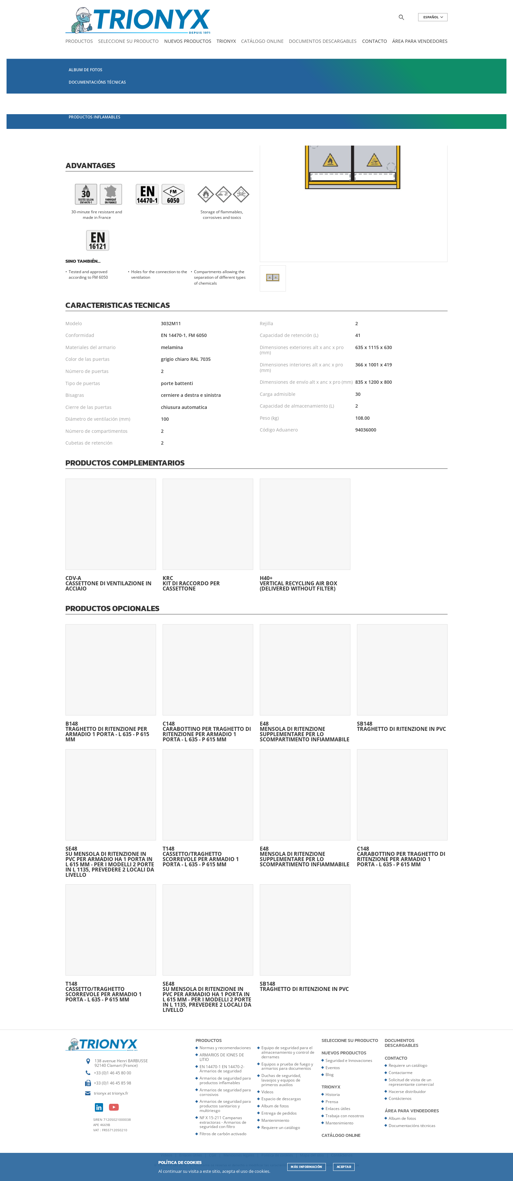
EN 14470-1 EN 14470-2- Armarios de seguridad (139, 54)
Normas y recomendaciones (225, 1047)
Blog (330, 1074)
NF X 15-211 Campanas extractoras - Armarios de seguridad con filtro (223, 1122)
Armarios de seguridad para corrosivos (225, 1092)
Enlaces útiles (338, 1108)
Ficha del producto (171, 121)
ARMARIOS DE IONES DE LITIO (222, 1057)
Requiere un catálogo (280, 1127)
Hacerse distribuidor (407, 1091)
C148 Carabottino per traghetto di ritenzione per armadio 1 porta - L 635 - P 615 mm (208, 683)
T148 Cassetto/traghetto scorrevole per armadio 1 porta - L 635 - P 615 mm (208, 808)
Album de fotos (275, 1106)
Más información (306, 1166)
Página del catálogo (99, 121)
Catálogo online (262, 41)
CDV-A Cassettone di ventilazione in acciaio (110, 535)
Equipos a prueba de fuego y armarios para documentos (287, 1066)
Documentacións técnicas (412, 1125)
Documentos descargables (323, 41)
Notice (79, 140)
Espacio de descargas (281, 1099)
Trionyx (226, 41)
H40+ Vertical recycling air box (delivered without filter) (305, 535)
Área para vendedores (420, 41)
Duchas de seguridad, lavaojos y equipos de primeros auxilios (281, 1080)
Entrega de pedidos (279, 1113)
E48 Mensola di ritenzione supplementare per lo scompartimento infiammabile (305, 683)
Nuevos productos (187, 41)
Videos (267, 1092)
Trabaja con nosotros (345, 1116)
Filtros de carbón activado (223, 1134)
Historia (333, 1094)
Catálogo (86, 54)
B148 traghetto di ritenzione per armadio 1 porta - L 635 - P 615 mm (110, 683)
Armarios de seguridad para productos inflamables (225, 1080)
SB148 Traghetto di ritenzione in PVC (402, 678)
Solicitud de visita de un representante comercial (411, 1082)
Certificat (118, 140)
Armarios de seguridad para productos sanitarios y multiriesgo (225, 1106)
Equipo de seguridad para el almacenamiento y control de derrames (287, 1052)
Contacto (374, 41)
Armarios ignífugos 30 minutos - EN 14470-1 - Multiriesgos (231, 54)
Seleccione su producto (128, 41)
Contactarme (401, 1072)
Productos (79, 41)
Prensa (332, 1101)
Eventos (333, 1067)
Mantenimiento (275, 1120)
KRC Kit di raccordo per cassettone (208, 535)
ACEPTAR (344, 1166)
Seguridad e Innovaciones (349, 1060)
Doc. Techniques (166, 140)
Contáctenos (400, 1098)
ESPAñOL (433, 17)
